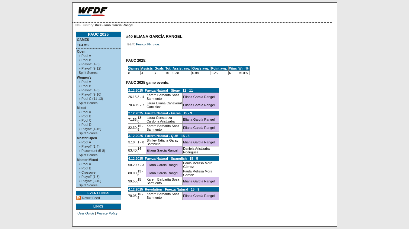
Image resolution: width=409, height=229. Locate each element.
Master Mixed (87, 160)
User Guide (85, 213)
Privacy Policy (107, 213)
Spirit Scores (88, 72)
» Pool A (85, 55)
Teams (83, 45)
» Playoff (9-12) (90, 68)
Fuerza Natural (148, 44)
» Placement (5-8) (92, 150)
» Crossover (88, 172)
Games (83, 39)
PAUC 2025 (98, 34)
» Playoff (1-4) (89, 146)
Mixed (81, 108)
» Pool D (85, 124)
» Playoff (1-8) (89, 64)
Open (81, 51)
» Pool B (85, 60)
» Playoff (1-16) (90, 129)
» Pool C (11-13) (91, 98)
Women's (84, 77)
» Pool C (85, 120)
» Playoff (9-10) (90, 94)
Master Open (87, 138)
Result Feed (91, 198)
